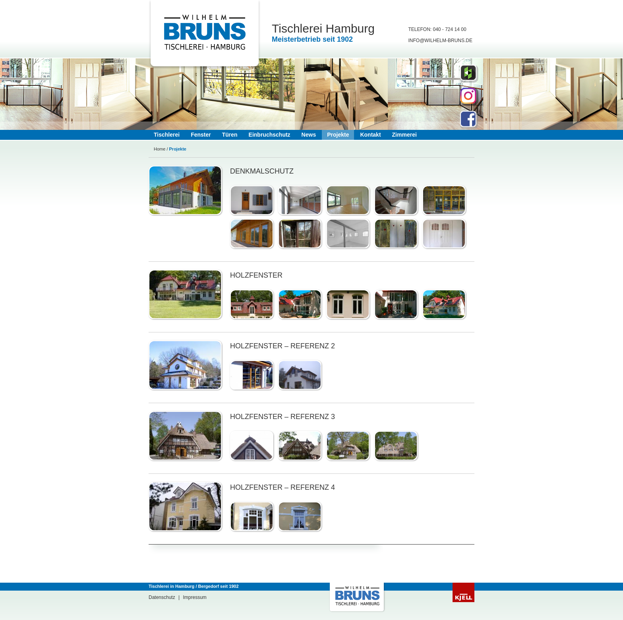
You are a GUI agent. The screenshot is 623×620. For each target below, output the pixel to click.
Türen (230, 134)
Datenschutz (162, 597)
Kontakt (370, 134)
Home (159, 149)
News (309, 134)
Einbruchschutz (269, 134)
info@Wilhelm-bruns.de (440, 40)
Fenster (201, 134)
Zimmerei (404, 134)
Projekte (338, 134)
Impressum (195, 597)
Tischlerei (167, 134)
